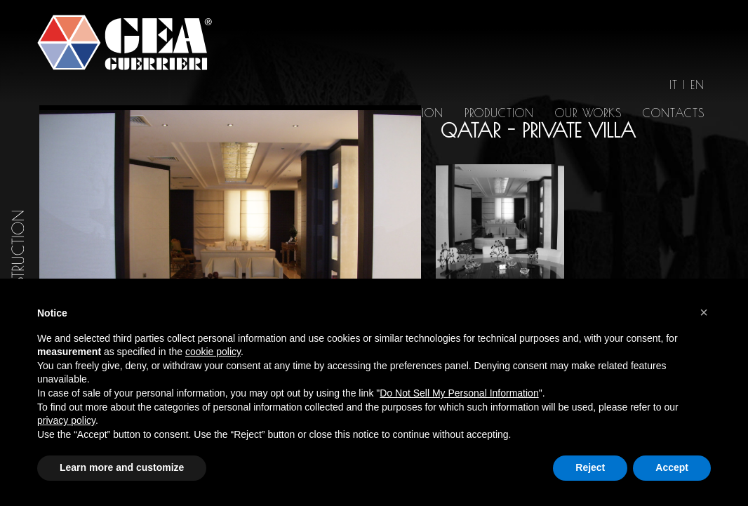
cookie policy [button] (213, 351)
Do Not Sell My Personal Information (459, 393)
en (697, 85)
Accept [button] (671, 467)
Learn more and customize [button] (122, 467)
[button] (704, 312)
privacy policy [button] (66, 420)
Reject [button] (590, 467)
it (673, 85)
